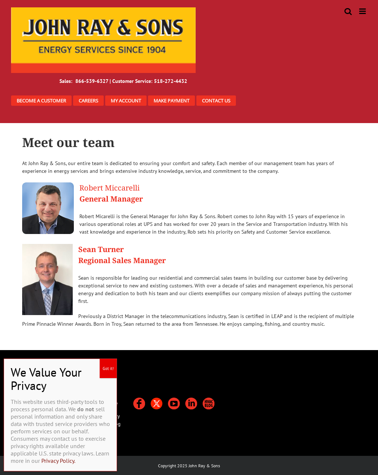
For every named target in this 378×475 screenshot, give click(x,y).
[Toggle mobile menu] (363, 11)
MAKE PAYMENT (171, 100)
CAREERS (88, 100)
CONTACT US (216, 100)
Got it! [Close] (108, 368)
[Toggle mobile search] (348, 11)
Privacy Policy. (58, 460)
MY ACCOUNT (126, 100)
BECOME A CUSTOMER (41, 100)
